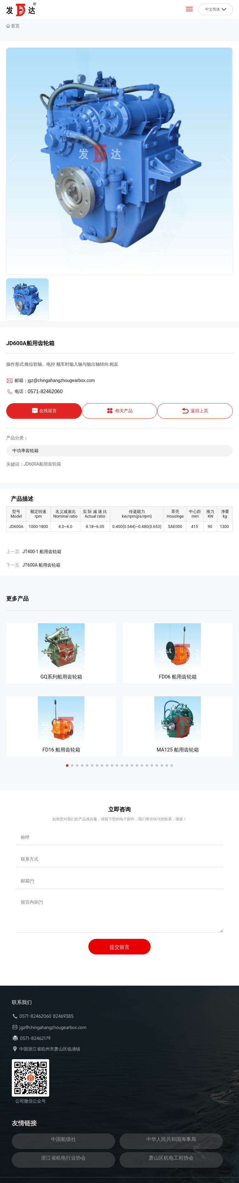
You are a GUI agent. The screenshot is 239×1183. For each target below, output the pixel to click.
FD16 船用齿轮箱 (61, 750)
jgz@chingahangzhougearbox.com (61, 380)
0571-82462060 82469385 (46, 1016)
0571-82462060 (45, 391)
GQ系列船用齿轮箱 (61, 677)
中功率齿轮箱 (25, 450)
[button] (67, 765)
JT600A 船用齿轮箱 (41, 565)
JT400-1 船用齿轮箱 (41, 551)
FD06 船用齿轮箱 (177, 677)
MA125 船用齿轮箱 (178, 750)
